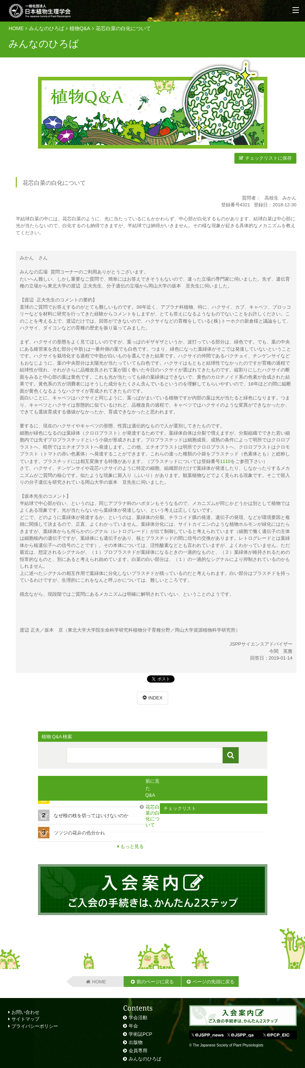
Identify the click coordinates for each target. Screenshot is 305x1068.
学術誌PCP (140, 1033)
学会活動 (138, 1017)
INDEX (155, 697)
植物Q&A (80, 28)
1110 (225, 461)
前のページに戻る (155, 981)
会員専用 (138, 1050)
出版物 (136, 1042)
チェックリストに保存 (268, 158)
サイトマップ (23, 1018)
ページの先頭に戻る (213, 981)
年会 (133, 1025)
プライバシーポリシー (33, 1026)
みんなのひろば (46, 28)
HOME (16, 28)
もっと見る (132, 846)
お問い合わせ (23, 1012)
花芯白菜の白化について (123, 28)
